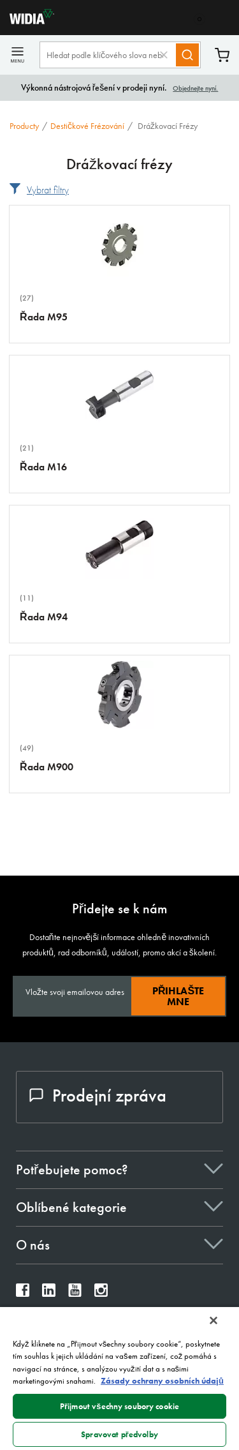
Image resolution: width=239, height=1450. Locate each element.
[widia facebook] (22, 1293)
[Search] (187, 54)
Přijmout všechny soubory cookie (119, 1406)
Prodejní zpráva (97, 1095)
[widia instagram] (101, 1293)
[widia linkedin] (48, 1293)
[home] (27, 20)
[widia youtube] (75, 1293)
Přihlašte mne (178, 996)
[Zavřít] (213, 1320)
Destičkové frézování (87, 125)
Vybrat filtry (48, 190)
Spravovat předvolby (119, 1434)
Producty (24, 125)
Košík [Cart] (222, 55)
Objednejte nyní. (195, 88)
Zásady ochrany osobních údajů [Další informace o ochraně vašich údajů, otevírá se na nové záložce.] (162, 1380)
